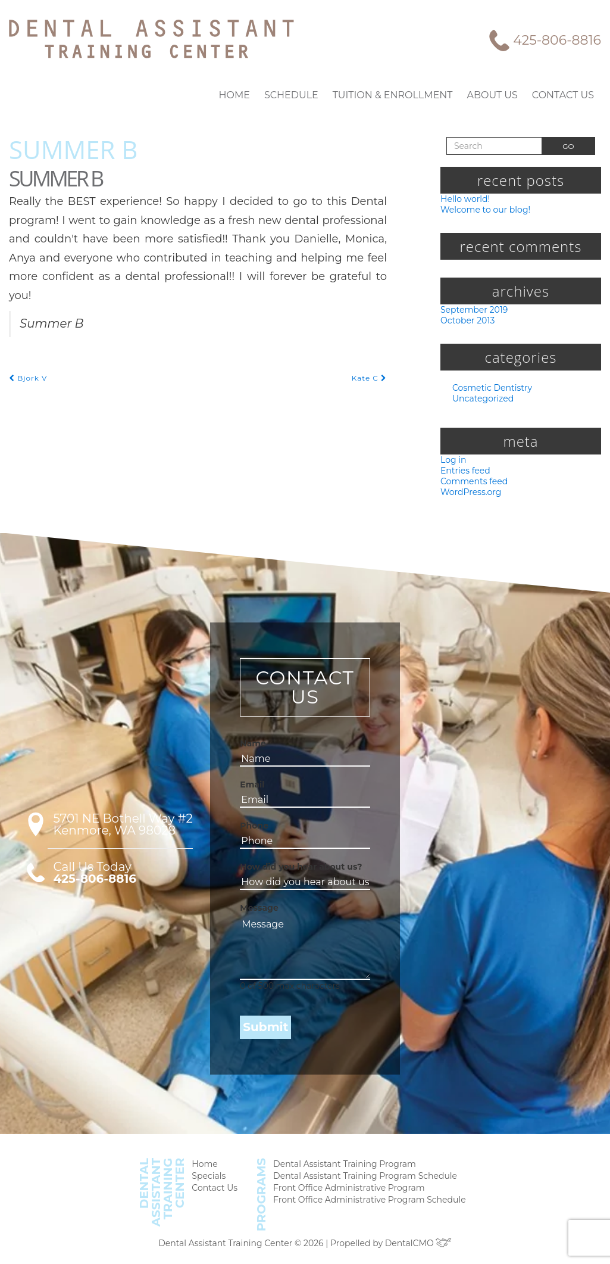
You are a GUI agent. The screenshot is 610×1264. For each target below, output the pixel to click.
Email (250, 788)
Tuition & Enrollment (405, 94)
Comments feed (471, 484)
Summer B (73, 149)
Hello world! (463, 198)
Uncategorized (480, 400)
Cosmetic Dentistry (488, 389)
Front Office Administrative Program (349, 1192)
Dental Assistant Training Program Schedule (364, 1180)
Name (250, 747)
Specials (216, 1180)
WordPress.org (469, 495)
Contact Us (565, 94)
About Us (499, 94)
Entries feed (463, 472)
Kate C (370, 358)
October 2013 (466, 321)
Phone (251, 829)
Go (568, 146)
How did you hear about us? (290, 870)
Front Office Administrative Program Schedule (367, 1205)
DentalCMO (412, 1243)
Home (260, 94)
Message (255, 911)
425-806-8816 (559, 40)
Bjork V (27, 358)
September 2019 (472, 310)
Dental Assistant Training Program (345, 1167)
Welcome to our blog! (481, 209)
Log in (452, 461)
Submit (261, 1031)
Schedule (312, 94)
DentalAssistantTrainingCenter (171, 1195)
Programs (267, 1197)
